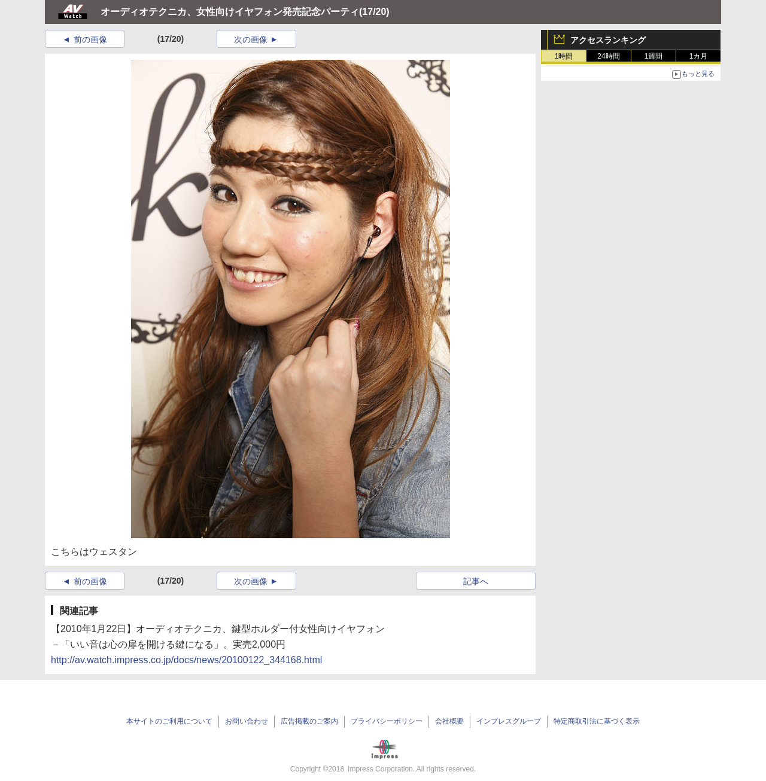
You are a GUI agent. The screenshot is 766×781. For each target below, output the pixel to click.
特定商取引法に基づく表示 (597, 721)
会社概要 (449, 721)
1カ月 (698, 56)
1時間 (564, 56)
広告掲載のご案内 (309, 721)
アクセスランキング (608, 40)
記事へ (475, 581)
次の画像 (251, 39)
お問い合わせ (246, 721)
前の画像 (90, 39)
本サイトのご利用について (169, 721)
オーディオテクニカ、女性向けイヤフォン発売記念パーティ (230, 12)
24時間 (608, 56)
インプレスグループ (508, 721)
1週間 (654, 56)
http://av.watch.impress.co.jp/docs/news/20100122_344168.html (186, 660)
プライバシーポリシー (386, 721)
